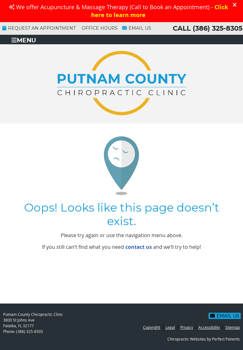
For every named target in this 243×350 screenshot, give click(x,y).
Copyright (151, 327)
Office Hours (100, 28)
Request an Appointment (39, 28)
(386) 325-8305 (217, 28)
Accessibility (209, 327)
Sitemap (232, 327)
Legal (170, 327)
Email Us (136, 28)
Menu (23, 40)
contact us (138, 246)
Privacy (186, 327)
